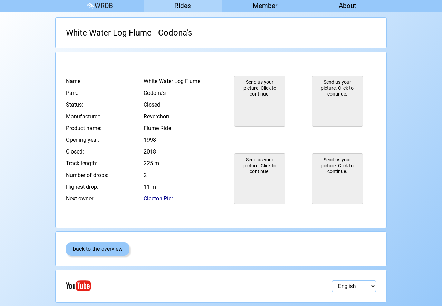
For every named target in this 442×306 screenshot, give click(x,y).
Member (265, 6)
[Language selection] (354, 286)
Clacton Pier (158, 198)
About (347, 6)
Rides (182, 6)
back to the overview (98, 249)
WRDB (99, 6)
